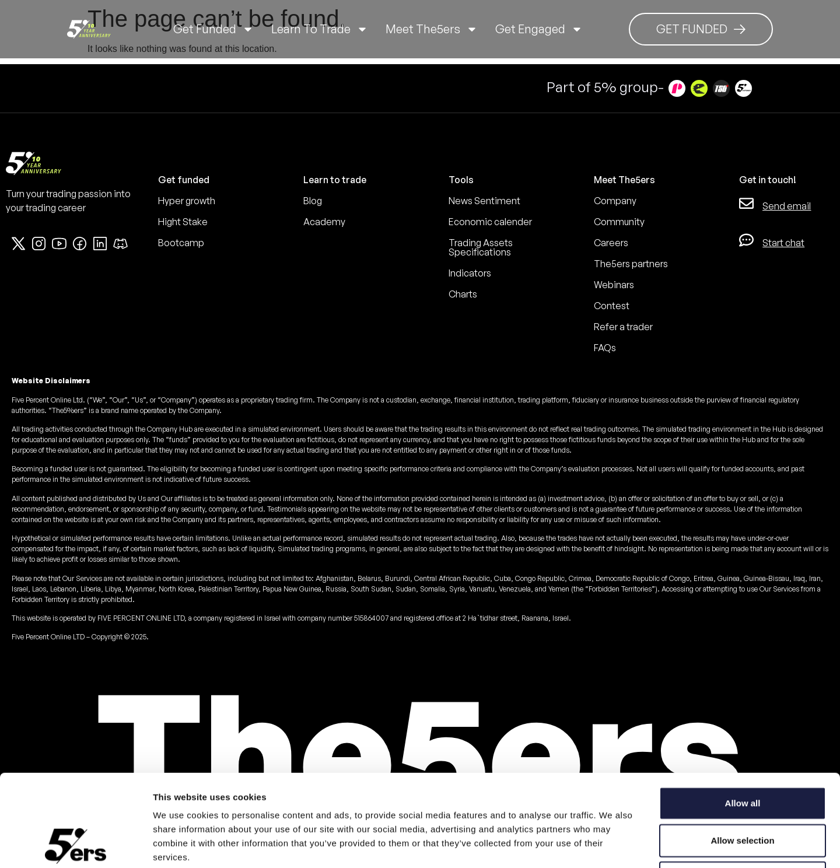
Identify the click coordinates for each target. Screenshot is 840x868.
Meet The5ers (432, 29)
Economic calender (490, 222)
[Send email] (746, 203)
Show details (612, 845)
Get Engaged (539, 29)
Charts (463, 294)
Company (615, 200)
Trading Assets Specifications (481, 247)
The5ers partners (631, 264)
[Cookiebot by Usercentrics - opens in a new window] (75, 845)
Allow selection (742, 754)
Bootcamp (181, 243)
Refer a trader (623, 326)
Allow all (743, 717)
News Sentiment (484, 200)
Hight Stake (183, 222)
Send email (786, 206)
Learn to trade (319, 29)
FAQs (605, 348)
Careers (611, 243)
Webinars (614, 284)
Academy (324, 222)
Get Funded (213, 29)
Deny (743, 791)
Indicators (470, 273)
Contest (611, 306)
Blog (312, 200)
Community (619, 222)
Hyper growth (186, 200)
